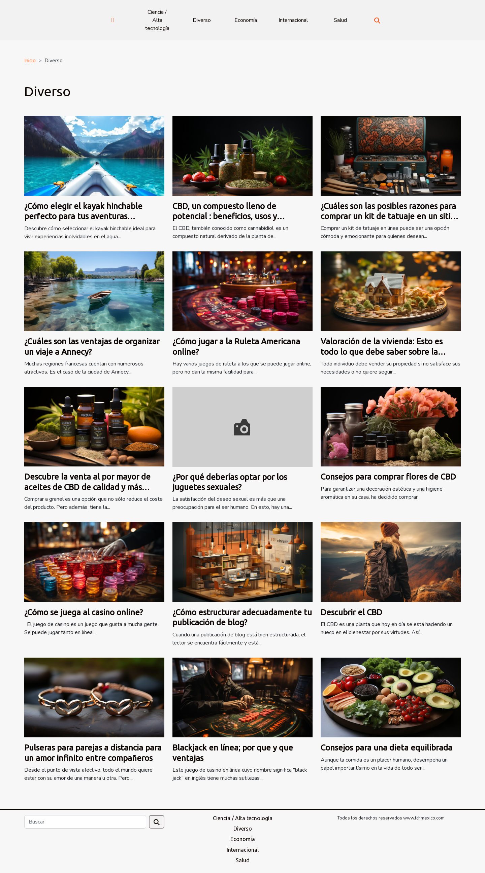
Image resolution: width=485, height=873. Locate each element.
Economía (245, 20)
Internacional (293, 20)
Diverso (202, 20)
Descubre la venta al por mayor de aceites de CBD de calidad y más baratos (87, 487)
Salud (340, 20)
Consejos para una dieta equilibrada (386, 747)
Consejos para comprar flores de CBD (388, 476)
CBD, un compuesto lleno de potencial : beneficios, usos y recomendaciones (224, 216)
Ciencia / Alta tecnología (157, 20)
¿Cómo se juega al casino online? (83, 612)
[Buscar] (85, 822)
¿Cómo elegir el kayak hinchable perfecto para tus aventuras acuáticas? (83, 216)
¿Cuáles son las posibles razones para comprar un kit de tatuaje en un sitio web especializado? (388, 216)
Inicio (30, 60)
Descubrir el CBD (351, 612)
